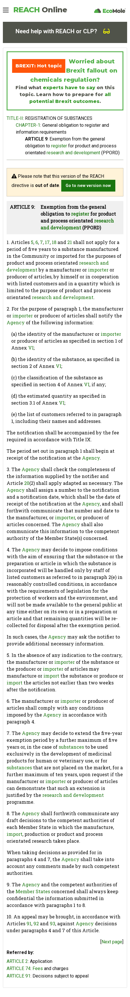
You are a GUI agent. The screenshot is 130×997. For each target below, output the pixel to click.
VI (31, 348)
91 (28, 923)
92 (36, 923)
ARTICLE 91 (18, 976)
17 (47, 242)
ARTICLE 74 (18, 968)
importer (98, 270)
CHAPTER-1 (28, 125)
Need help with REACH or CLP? (63, 31)
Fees (37, 968)
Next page (112, 942)
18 (54, 242)
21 (69, 242)
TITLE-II (15, 118)
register (59, 146)
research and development (73, 152)
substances (71, 747)
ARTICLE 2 (17, 961)
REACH (40, 9)
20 (26, 483)
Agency (16, 322)
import (51, 676)
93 (52, 923)
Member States (33, 891)
